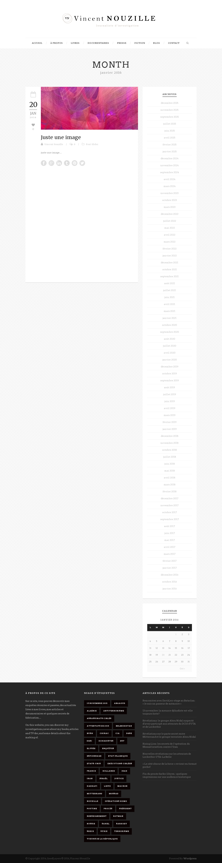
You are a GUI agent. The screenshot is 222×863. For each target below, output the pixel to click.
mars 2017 (169, 554)
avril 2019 (169, 408)
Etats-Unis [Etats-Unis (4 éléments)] (94, 763)
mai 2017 (169, 540)
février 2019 (170, 422)
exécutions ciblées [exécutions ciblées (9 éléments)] (119, 763)
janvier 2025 (169, 151)
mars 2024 (170, 186)
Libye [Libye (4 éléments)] (107, 786)
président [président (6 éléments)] (125, 808)
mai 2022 (169, 228)
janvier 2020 (169, 359)
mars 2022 (169, 241)
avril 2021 (169, 304)
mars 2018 (169, 484)
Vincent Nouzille (53, 144)
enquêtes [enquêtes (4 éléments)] (108, 748)
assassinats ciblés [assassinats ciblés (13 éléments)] (99, 718)
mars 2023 (169, 207)
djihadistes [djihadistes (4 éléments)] (106, 741)
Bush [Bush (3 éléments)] (90, 733)
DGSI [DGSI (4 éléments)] (89, 741)
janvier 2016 (169, 588)
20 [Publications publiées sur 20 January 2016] (163, 655)
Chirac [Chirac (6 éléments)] (104, 733)
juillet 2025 (169, 123)
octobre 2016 (169, 581)
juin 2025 (169, 130)
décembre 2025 (169, 103)
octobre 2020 (169, 325)
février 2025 (170, 144)
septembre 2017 (169, 519)
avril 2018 (169, 477)
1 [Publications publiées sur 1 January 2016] (175, 634)
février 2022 (170, 248)
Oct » (182, 668)
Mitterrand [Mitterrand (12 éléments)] (94, 794)
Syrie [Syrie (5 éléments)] (104, 831)
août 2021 (169, 283)
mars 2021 (169, 311)
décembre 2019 (169, 366)
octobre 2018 (169, 450)
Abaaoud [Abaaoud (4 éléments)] (119, 703)
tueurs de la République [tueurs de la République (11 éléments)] (102, 839)
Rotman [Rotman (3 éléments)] (118, 816)
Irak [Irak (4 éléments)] (124, 771)
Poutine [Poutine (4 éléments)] (92, 808)
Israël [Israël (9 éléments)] (103, 778)
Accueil (37, 43)
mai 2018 (169, 470)
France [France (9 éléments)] (91, 771)
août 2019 (169, 387)
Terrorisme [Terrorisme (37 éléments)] (121, 831)
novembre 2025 (169, 110)
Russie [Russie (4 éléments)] (91, 824)
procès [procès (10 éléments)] (108, 808)
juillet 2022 (169, 221)
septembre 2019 (169, 380)
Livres (75, 43)
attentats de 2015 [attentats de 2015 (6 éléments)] (98, 726)
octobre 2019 (169, 373)
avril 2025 (169, 137)
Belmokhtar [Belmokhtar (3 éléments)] (124, 726)
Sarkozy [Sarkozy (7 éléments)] (121, 824)
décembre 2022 (169, 214)
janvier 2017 (169, 567)
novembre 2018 (169, 443)
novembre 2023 (169, 193)
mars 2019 (169, 415)
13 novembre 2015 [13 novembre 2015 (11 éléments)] (97, 703)
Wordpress (190, 858)
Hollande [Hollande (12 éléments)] (109, 771)
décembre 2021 (169, 262)
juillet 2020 (169, 345)
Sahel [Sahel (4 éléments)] (105, 824)
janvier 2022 (169, 255)
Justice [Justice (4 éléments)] (119, 778)
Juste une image (61, 137)
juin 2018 (169, 463)
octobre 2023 (169, 200)
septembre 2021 (169, 276)
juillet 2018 (169, 456)
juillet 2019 (169, 394)
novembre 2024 (169, 165)
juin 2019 (169, 401)
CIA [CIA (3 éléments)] (117, 733)
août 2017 (169, 526)
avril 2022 (169, 234)
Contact (174, 43)
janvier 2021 (169, 318)
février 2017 (170, 561)
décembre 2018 (169, 436)
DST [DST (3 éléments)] (122, 741)
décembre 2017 (169, 498)
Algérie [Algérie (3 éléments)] (92, 711)
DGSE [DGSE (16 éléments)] (129, 733)
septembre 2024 (169, 172)
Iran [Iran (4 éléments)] (90, 778)
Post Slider (92, 144)
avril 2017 (169, 547)
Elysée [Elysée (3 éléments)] (91, 748)
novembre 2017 (169, 505)
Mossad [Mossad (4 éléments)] (113, 794)
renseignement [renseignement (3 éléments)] (97, 816)
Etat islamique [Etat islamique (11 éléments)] (118, 756)
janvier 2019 (169, 429)
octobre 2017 (169, 512)
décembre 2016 (169, 574)
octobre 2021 (169, 269)
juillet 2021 (169, 290)
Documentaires (98, 43)
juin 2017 (169, 533)
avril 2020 (169, 352)
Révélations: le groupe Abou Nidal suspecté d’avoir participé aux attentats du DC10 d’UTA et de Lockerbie (169, 723)
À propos (56, 43)
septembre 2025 (169, 116)
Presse (121, 43)
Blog (156, 43)
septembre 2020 (169, 332)
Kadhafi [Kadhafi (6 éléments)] (92, 786)
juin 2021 (169, 297)
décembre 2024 (170, 158)
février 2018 (170, 491)
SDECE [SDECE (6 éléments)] (90, 831)
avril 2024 (169, 179)
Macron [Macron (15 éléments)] (122, 786)
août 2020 (169, 339)
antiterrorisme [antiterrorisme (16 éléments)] (113, 711)
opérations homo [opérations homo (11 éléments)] (116, 801)
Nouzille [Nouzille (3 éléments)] (92, 801)
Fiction (139, 43)
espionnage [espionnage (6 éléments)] (94, 756)
